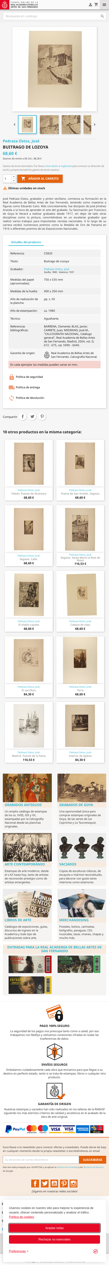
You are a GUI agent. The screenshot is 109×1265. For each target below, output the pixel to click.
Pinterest (42, 416)
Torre (80, 690)
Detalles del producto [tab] (26, 242)
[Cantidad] (7, 179)
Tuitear (32, 416)
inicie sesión (51, 166)
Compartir (22, 416)
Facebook (35, 1183)
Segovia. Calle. (29, 559)
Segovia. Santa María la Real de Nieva (80, 559)
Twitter (45, 1183)
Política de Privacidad (67, 1167)
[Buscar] (54, 16)
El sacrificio (29, 690)
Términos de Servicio (93, 1167)
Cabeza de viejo (80, 624)
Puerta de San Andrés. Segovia (80, 493)
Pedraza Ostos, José (56, 269)
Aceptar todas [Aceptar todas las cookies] (54, 1228)
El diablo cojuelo (29, 624)
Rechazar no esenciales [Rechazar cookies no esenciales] (54, 1239)
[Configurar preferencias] (18, 1251)
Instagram (73, 1183)
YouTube (54, 1183)
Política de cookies (21, 1217)
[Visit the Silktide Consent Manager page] (95, 1251)
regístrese (66, 166)
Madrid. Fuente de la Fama (29, 756)
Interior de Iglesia (80, 756)
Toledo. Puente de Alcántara (28, 493)
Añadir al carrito (40, 178)
